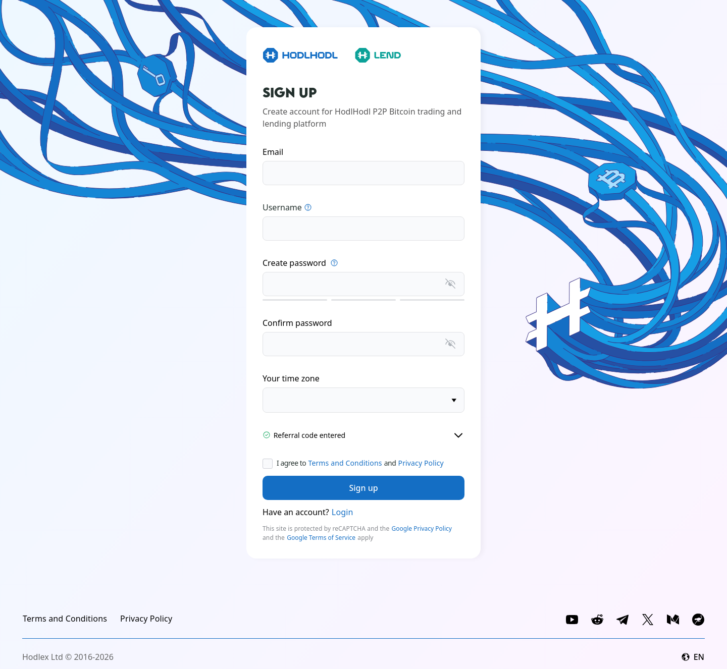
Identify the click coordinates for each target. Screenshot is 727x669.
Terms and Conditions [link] (345, 463)
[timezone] (363, 400)
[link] (65, 618)
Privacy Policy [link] (421, 463)
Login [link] (342, 512)
